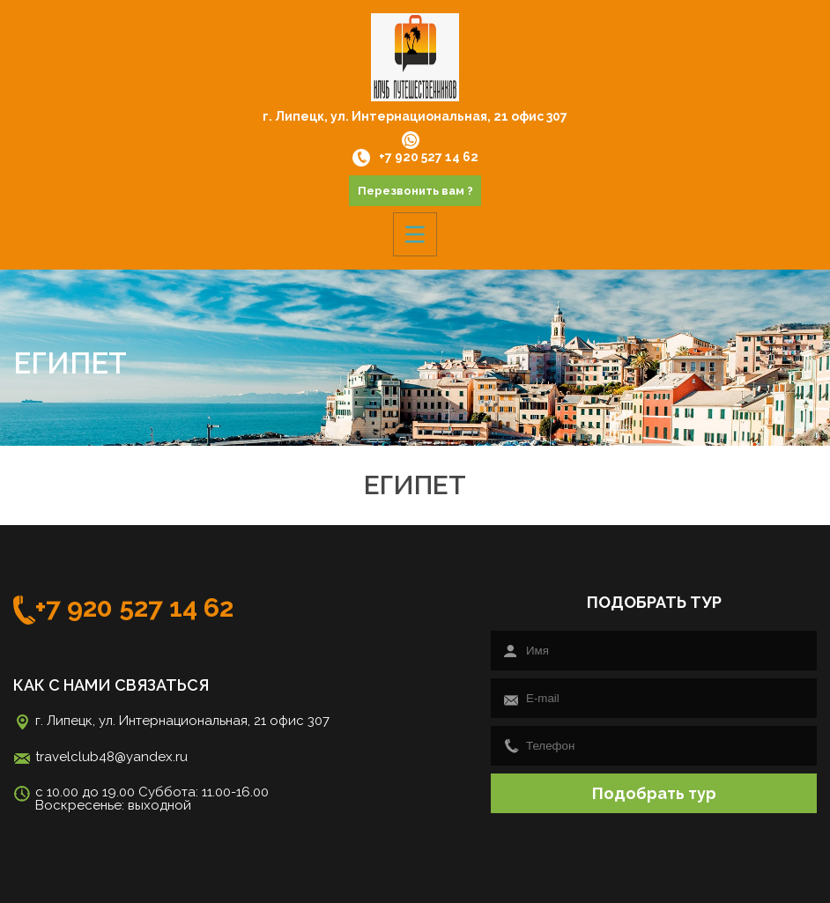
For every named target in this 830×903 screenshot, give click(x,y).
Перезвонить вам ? (415, 190)
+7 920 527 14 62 (415, 158)
